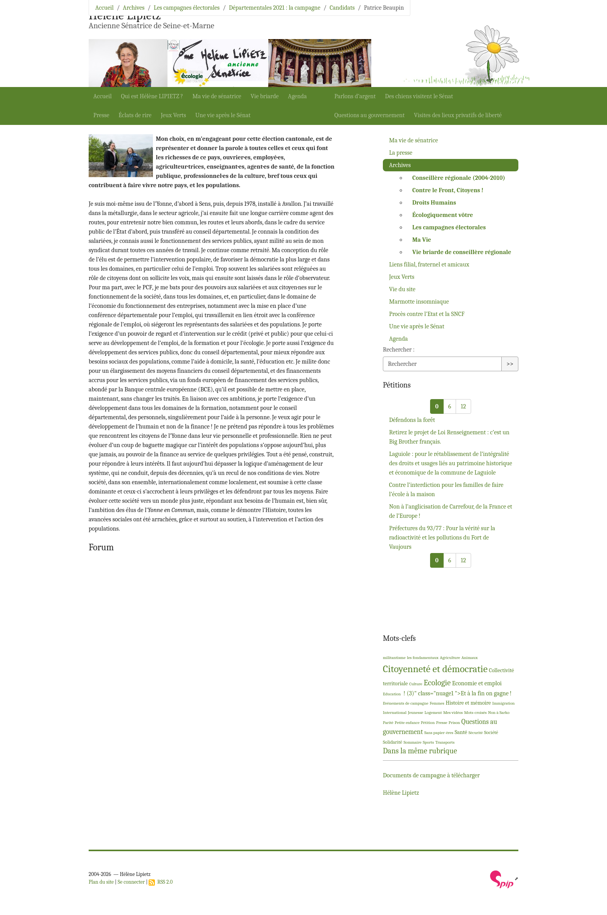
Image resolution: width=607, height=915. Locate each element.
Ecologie (437, 682)
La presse (400, 152)
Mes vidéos (453, 712)
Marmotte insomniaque (419, 301)
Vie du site (402, 289)
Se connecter (131, 882)
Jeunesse (415, 712)
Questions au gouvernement (369, 115)
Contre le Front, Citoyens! (448, 190)
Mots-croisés (475, 712)
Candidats (342, 7)
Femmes (437, 703)
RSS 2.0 (161, 882)
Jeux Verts (173, 115)
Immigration (503, 703)
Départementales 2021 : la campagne (274, 7)
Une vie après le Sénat (223, 115)
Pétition (428, 722)
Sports (428, 742)
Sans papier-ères (438, 732)
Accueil (102, 96)
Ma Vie (421, 239)
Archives (133, 7)
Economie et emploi (477, 683)
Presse (101, 115)
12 (463, 406)
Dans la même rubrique (420, 750)
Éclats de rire (134, 115)
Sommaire (412, 742)
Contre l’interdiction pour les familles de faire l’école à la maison (446, 489)
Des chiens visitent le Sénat (419, 96)
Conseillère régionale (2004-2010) (458, 177)
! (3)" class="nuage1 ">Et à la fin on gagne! (457, 693)
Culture (415, 683)
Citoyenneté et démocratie (435, 668)
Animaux (469, 657)
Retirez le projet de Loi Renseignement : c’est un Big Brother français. (449, 437)
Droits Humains (434, 202)
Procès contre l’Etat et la (427, 314)
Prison (454, 722)
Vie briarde (264, 96)
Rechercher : (399, 349)
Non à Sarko (498, 712)
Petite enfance (407, 722)
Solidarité (392, 742)
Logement (433, 712)
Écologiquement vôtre (442, 215)
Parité (388, 722)
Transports (444, 742)
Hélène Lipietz (401, 792)
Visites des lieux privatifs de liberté (458, 115)
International (394, 712)
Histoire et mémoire (468, 703)
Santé (460, 732)
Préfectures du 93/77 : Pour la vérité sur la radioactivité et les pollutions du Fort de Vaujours (442, 537)
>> (509, 363)
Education (392, 693)
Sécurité (475, 732)
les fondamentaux (423, 657)
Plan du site (101, 882)
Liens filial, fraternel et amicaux (429, 264)
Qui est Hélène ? (152, 96)
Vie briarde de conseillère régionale (461, 252)
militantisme (394, 657)
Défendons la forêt (412, 420)
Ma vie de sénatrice (216, 96)
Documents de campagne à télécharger (431, 775)
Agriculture (450, 657)
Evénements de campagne (405, 703)
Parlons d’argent (355, 96)
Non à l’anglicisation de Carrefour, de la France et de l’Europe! (450, 511)
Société (491, 732)
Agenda (297, 96)
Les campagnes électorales (186, 7)
